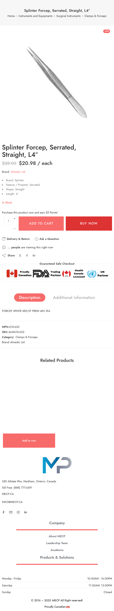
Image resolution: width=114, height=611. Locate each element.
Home (11, 16)
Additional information (74, 297)
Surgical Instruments (69, 16)
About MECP (57, 536)
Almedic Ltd (18, 171)
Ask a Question (47, 239)
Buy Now (89, 223)
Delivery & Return (16, 239)
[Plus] (15, 218)
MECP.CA (8, 494)
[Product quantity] (8, 220)
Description (29, 297)
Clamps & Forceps (95, 16)
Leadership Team (57, 543)
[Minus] (15, 228)
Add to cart (41, 223)
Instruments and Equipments (36, 16)
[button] (29, 441)
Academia (57, 550)
